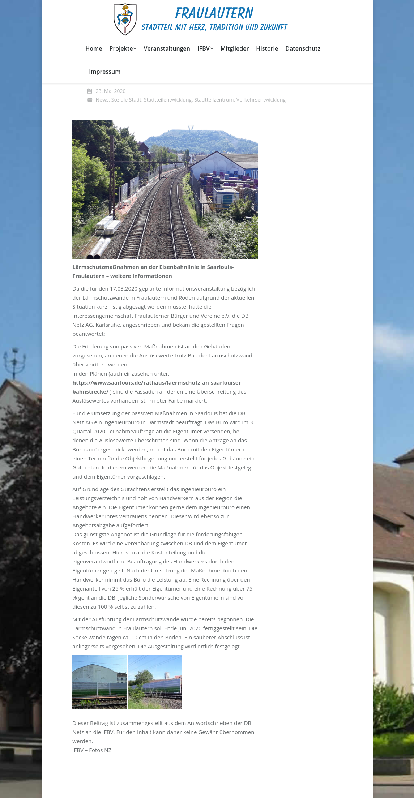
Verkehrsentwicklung (261, 99)
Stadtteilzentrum (214, 99)
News (102, 99)
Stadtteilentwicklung (168, 99)
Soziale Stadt (126, 99)
